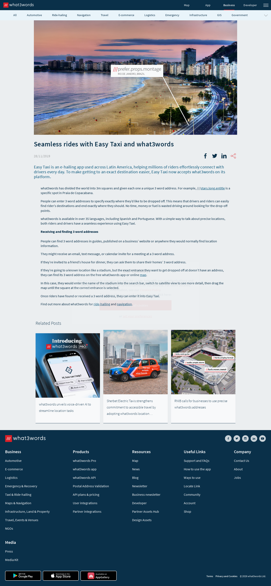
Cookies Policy (150, 290)
